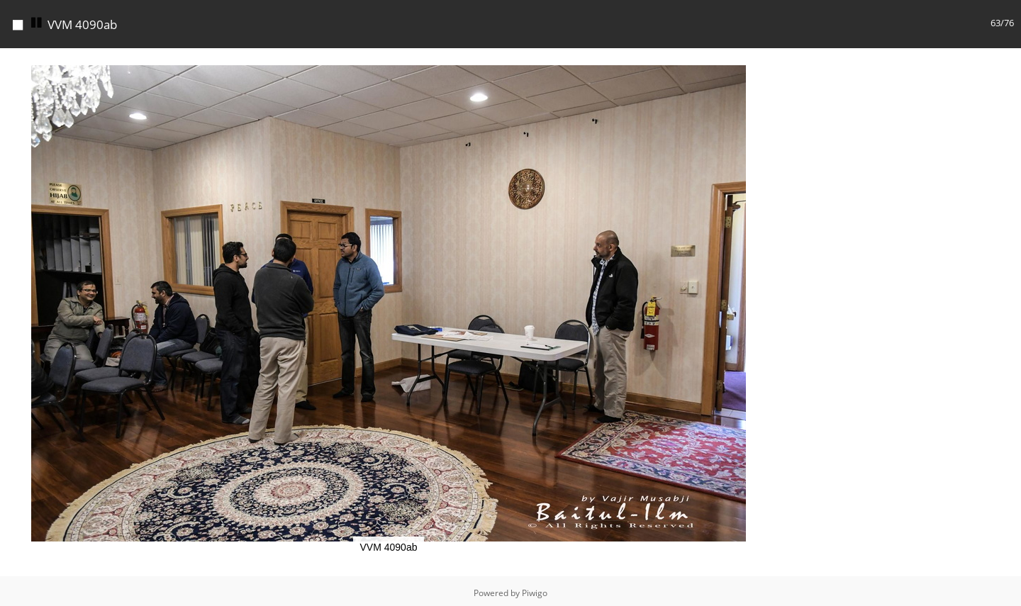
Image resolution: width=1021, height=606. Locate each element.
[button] (764, 57)
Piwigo (534, 589)
